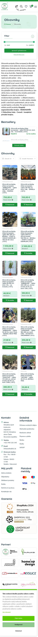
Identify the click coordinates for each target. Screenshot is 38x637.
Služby (22, 444)
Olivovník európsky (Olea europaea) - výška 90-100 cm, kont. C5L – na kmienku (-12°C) (23, 130)
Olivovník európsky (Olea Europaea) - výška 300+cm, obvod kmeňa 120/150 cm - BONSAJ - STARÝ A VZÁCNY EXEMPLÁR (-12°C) (28, 236)
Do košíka (32, 134)
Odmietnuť (18, 631)
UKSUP (22, 447)
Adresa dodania (6, 473)
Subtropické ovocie (7, 181)
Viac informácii (7, 612)
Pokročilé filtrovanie (19, 54)
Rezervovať (9, 204)
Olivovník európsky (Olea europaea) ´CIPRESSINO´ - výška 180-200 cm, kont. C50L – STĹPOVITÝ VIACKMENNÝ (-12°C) (28, 331)
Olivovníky (24, 371)
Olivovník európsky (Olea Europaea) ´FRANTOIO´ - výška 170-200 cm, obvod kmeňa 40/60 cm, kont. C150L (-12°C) (9, 378)
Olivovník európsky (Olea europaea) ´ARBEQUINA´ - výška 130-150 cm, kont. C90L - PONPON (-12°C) (9, 188)
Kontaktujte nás (6, 491)
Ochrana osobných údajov (28, 425)
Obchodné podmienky (27, 429)
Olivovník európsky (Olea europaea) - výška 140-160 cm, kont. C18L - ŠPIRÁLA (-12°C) (28, 187)
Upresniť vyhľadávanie (19, 50)
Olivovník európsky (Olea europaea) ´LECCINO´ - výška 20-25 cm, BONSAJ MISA (27, 377)
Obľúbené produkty (7, 480)
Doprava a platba (25, 436)
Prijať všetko (18, 618)
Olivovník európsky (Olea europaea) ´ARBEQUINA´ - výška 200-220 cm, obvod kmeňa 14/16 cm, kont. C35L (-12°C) (28, 284)
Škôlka (22, 440)
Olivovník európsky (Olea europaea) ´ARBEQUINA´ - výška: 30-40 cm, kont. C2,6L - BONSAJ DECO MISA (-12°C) (9, 331)
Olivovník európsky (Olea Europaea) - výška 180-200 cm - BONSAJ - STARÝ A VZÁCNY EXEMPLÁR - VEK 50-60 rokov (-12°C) (9, 236)
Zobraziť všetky (19, 145)
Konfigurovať (18, 624)
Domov (7, 24)
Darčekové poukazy (7, 488)
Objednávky (5, 476)
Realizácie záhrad (25, 432)
